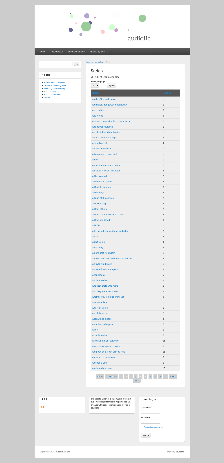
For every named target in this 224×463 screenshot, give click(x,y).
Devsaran (180, 452)
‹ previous (112, 376)
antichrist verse (100, 313)
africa (95, 159)
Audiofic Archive (62, 452)
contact (47, 98)
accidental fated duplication (106, 132)
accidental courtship (102, 126)
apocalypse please (102, 318)
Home (88, 62)
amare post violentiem (103, 253)
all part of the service (103, 198)
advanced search (76, 51)
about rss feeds (50, 91)
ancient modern (100, 280)
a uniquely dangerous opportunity (109, 104)
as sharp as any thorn (103, 357)
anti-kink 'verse (100, 307)
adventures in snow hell (104, 154)
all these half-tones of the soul (107, 214)
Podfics (167, 93)
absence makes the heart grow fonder (111, 121)
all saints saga (99, 203)
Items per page (98, 82)
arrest (95, 329)
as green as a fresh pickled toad (108, 351)
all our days (98, 192)
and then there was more (105, 285)
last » (137, 380)
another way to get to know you (108, 296)
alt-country (97, 247)
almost (95, 236)
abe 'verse (97, 115)
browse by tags (98, 62)
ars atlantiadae (100, 335)
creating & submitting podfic (55, 85)
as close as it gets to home (106, 346)
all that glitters (99, 209)
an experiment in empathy (105, 269)
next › (173, 376)
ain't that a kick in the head (106, 170)
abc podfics (98, 110)
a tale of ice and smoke (104, 99)
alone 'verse (98, 241)
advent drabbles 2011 (103, 148)
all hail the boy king (102, 187)
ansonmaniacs (99, 302)
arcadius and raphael (103, 324)
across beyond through (104, 137)
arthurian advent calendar (105, 340)
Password (146, 417)
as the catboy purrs (102, 368)
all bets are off (99, 176)
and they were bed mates (105, 291)
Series (95, 93)
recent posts (57, 51)
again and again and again (106, 165)
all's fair (96, 225)
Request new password (153, 427)
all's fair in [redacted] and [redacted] (110, 231)
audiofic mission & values (54, 82)
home (42, 51)
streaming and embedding (54, 88)
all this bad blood (101, 220)
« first (100, 376)
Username (146, 407)
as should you (99, 362)
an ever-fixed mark (102, 264)
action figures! (99, 143)
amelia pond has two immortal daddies (112, 258)
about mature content (52, 94)
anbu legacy (98, 275)
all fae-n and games (102, 181)
